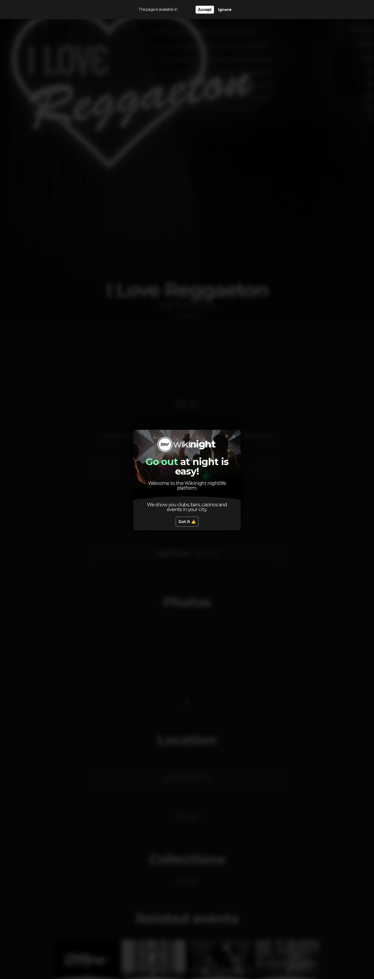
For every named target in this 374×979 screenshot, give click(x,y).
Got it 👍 (187, 521)
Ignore (225, 9)
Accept (204, 9)
